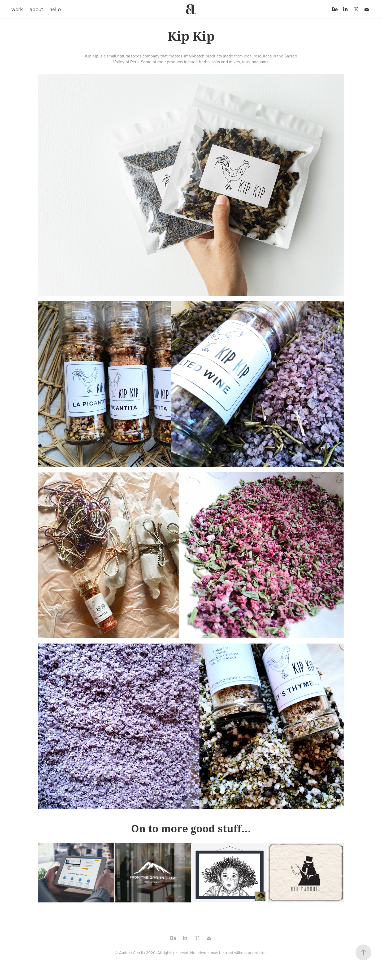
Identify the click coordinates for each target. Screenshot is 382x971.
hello (55, 9)
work (17, 9)
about (36, 9)
